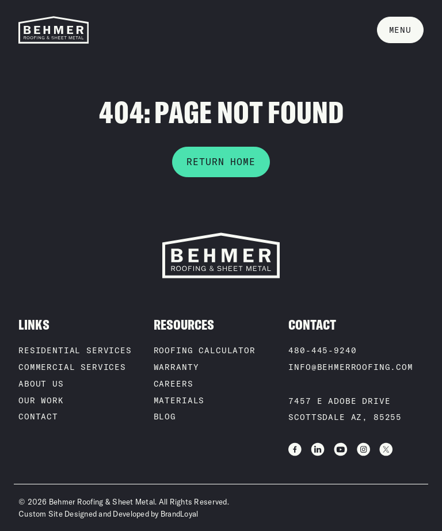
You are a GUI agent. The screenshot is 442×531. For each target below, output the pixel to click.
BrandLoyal (180, 513)
